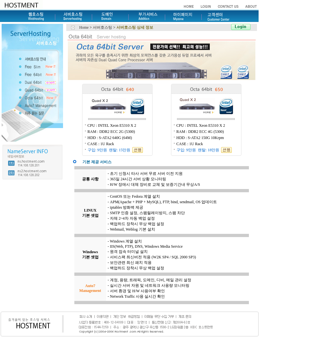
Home (84, 27)
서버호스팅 (103, 27)
